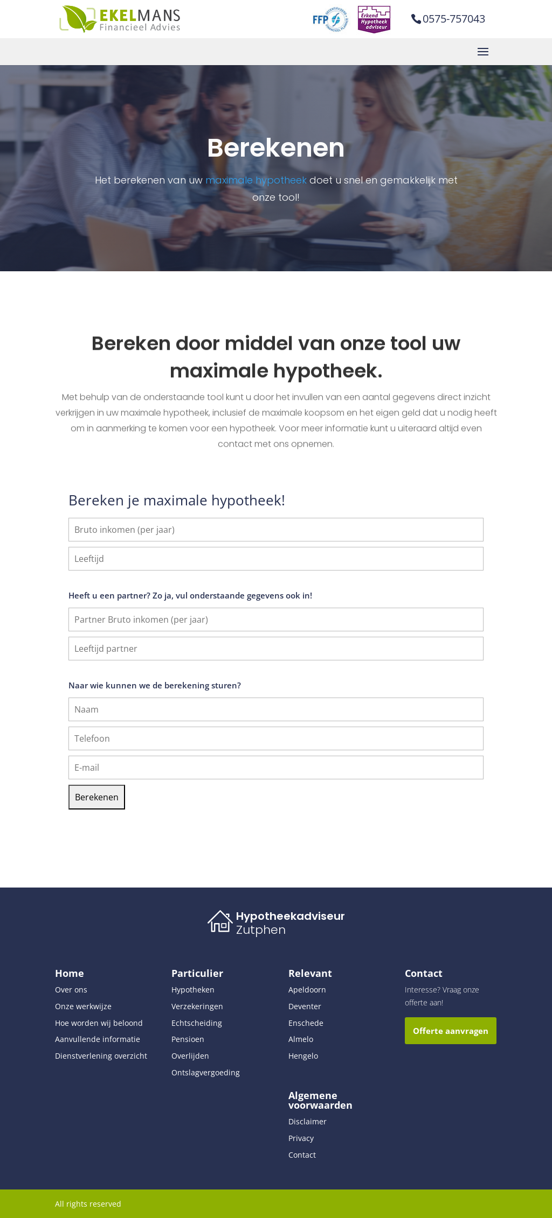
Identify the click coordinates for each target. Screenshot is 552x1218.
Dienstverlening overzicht (101, 1056)
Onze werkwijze (83, 1006)
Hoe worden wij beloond (99, 1023)
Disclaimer (307, 1121)
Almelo (300, 1039)
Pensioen (187, 1039)
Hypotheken (193, 989)
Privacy (301, 1138)
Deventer (304, 1006)
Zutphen (261, 929)
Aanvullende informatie (97, 1039)
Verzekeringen (197, 1006)
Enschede (305, 1023)
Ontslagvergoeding (205, 1072)
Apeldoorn (307, 989)
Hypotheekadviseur (290, 916)
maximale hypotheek (256, 180)
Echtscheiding (196, 1023)
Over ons (71, 989)
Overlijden (190, 1056)
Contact (302, 1155)
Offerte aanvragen (450, 1030)
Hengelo (303, 1056)
